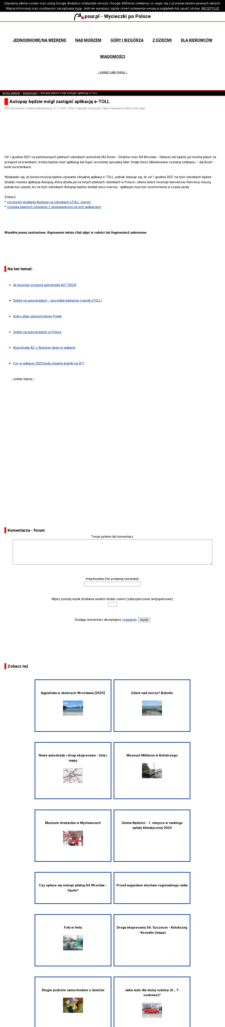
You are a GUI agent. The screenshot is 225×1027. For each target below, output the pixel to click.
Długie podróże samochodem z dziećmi (73, 1000)
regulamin (129, 620)
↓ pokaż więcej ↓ (23, 379)
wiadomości (30, 93)
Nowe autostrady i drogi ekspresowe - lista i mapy (73, 768)
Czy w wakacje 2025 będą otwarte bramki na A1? (49, 363)
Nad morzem (88, 40)
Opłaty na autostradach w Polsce (37, 332)
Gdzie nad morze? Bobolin (152, 703)
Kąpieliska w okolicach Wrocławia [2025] (73, 703)
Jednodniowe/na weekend (39, 40)
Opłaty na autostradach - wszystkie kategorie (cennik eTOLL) (57, 301)
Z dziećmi (162, 40)
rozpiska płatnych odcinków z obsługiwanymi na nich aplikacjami (54, 207)
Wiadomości (112, 56)
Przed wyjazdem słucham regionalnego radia (152, 885)
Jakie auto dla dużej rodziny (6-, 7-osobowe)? (152, 1003)
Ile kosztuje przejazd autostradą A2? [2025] (44, 285)
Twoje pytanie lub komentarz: (112, 537)
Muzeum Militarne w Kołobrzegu (152, 765)
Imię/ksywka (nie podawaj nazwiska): (112, 579)
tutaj (78, 8)
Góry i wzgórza (127, 40)
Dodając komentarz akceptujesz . (106, 620)
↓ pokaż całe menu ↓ (113, 72)
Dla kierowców (196, 40)
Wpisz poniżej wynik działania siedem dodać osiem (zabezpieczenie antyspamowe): (112, 599)
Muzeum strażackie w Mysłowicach (73, 833)
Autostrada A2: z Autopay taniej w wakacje (44, 348)
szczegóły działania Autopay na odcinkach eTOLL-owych (48, 202)
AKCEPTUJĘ (210, 8)
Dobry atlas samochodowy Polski (37, 316)
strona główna (11, 93)
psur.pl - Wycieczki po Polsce (112, 16)
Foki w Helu (73, 937)
